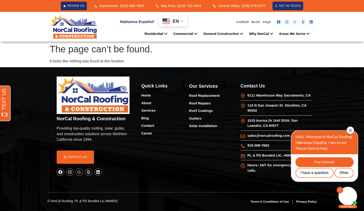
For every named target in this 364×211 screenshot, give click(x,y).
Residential (157, 33)
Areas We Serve (295, 33)
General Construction (224, 33)
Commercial (186, 33)
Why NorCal (262, 33)
